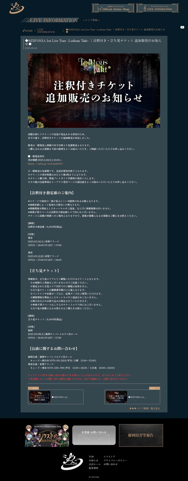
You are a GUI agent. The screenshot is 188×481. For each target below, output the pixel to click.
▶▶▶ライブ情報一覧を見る (145, 408)
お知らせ (93, 460)
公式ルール (95, 464)
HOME (29, 30)
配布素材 (93, 468)
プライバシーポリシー (115, 460)
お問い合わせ (111, 464)
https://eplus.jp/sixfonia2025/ (46, 163)
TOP (91, 456)
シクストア (109, 456)
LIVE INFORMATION (46, 30)
